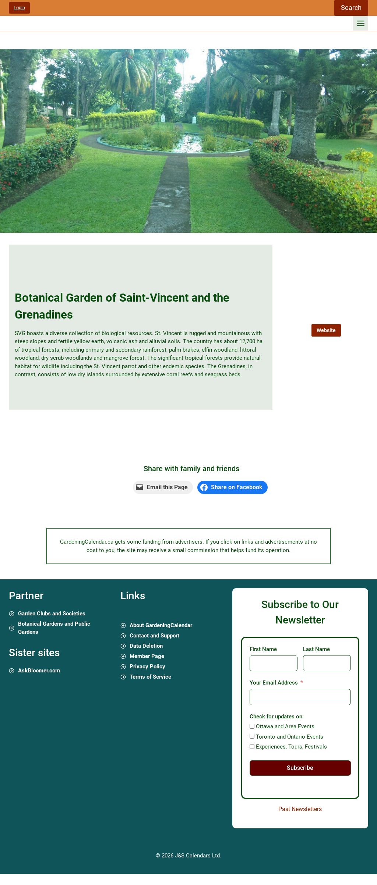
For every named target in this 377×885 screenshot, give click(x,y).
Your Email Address (274, 682)
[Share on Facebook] (232, 487)
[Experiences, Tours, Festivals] (252, 746)
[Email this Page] (163, 487)
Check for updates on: (277, 716)
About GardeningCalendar (161, 625)
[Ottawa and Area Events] (252, 726)
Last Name (316, 649)
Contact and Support (154, 635)
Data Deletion (146, 646)
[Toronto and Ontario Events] (252, 736)
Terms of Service (150, 676)
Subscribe (300, 767)
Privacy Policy (147, 666)
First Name (263, 649)
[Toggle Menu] (360, 23)
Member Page (147, 656)
